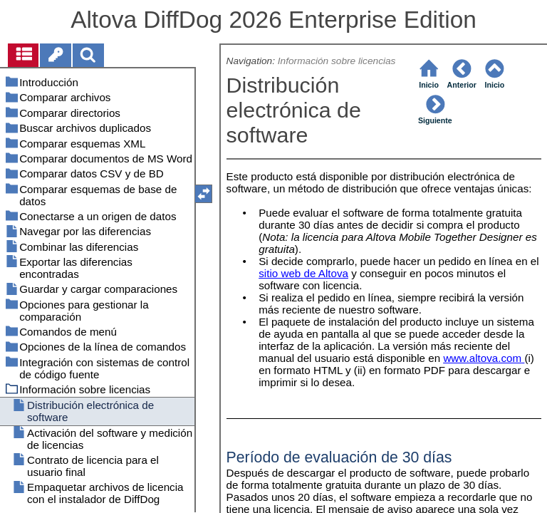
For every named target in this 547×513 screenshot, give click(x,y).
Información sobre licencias (337, 61)
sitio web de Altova (303, 273)
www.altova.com (482, 358)
